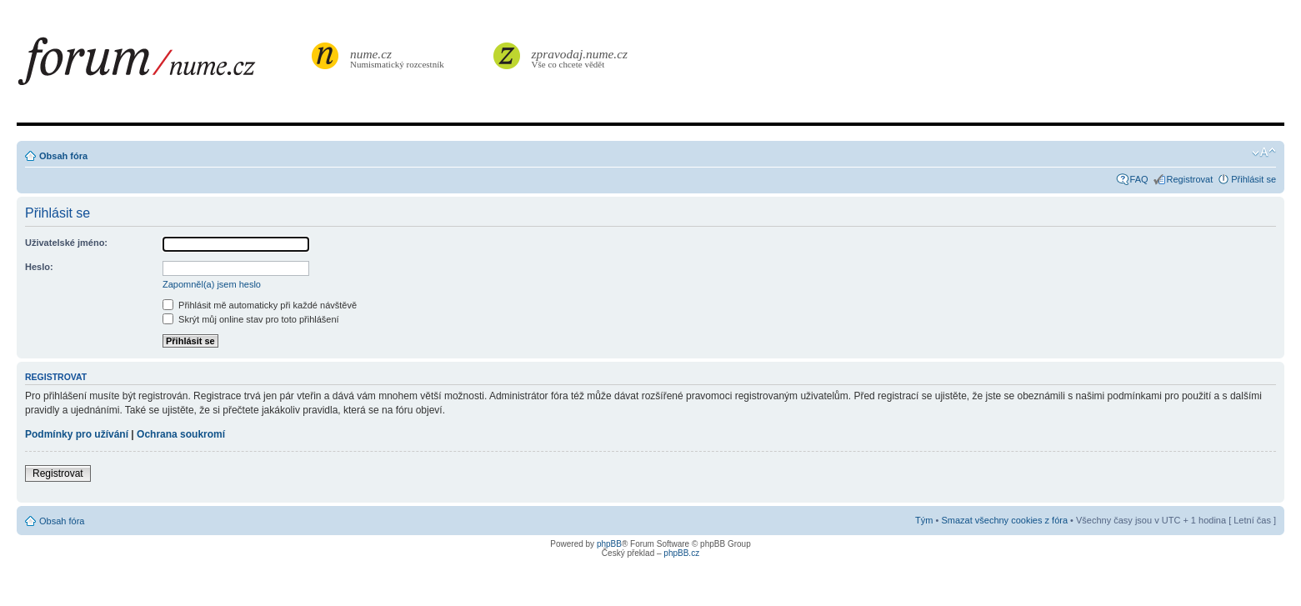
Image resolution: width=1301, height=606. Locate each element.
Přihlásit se (1253, 179)
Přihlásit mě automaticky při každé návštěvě (260, 305)
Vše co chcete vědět (580, 58)
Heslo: (39, 267)
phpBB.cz (681, 553)
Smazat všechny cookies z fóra (1004, 520)
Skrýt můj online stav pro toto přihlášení (251, 319)
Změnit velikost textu (1264, 152)
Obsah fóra (63, 156)
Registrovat (1190, 179)
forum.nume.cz (162, 66)
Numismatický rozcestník (399, 58)
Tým (924, 520)
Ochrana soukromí (181, 434)
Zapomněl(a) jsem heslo (212, 284)
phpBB (609, 543)
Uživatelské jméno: (66, 243)
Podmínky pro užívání (76, 434)
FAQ (1139, 179)
